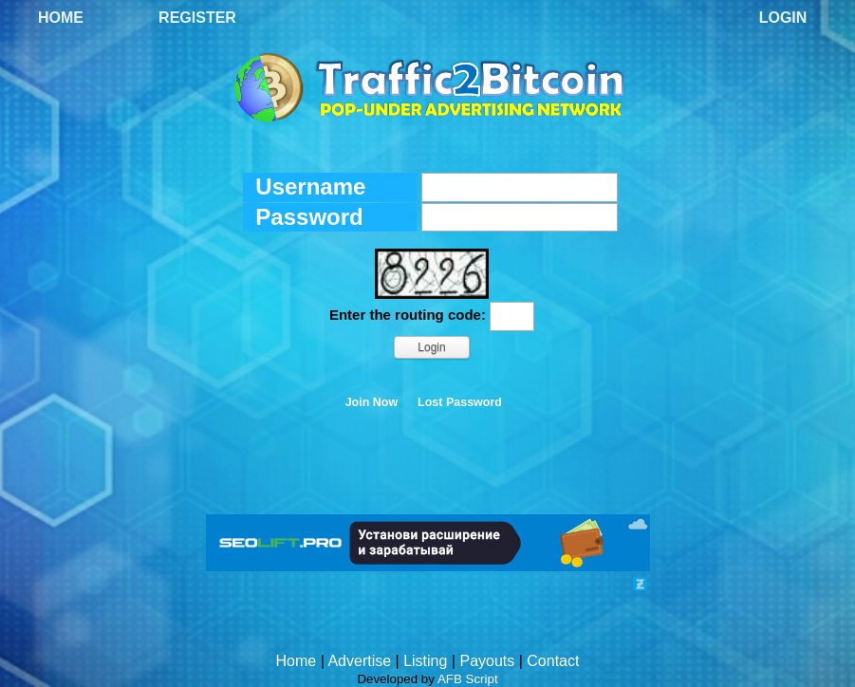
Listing (425, 661)
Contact (553, 661)
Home (61, 17)
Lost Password (460, 402)
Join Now (372, 402)
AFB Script (467, 679)
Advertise (359, 661)
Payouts (486, 661)
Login (783, 17)
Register (197, 17)
